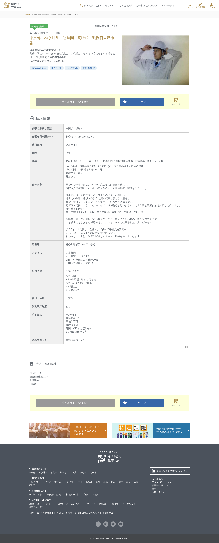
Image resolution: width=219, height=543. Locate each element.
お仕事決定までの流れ (147, 5)
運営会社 (156, 489)
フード (79, 481)
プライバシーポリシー (163, 482)
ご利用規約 (157, 478)
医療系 (89, 481)
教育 (113, 481)
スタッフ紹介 (35, 512)
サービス (58, 481)
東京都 (32, 472)
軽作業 (32, 485)
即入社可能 (56, 68)
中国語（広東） (73, 494)
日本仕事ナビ (167, 5)
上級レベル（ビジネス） (70, 503)
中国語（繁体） (54, 494)
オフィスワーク (43, 481)
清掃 (121, 481)
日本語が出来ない (37, 507)
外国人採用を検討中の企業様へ (169, 471)
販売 (136, 481)
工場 (105, 481)
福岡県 (83, 472)
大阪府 (73, 472)
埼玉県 (63, 472)
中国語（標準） (36, 494)
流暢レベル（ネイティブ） (42, 503)
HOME (27, 14)
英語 (86, 494)
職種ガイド (110, 5)
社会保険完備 (89, 68)
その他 (69, 481)
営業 (98, 481)
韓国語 (95, 494)
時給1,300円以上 (38, 68)
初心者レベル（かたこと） (125, 503)
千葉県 (53, 472)
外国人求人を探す (90, 5)
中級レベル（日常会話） (97, 503)
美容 (128, 481)
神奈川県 (42, 472)
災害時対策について (161, 485)
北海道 (93, 472)
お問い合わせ (158, 492)
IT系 (31, 481)
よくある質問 (125, 5)
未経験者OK (72, 68)
